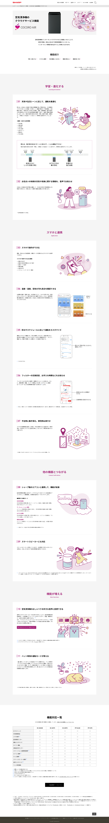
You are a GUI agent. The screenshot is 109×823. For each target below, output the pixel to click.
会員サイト (73, 2)
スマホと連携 (42, 59)
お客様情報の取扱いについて (56, 818)
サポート (67, 2)
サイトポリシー (38, 818)
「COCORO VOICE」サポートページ (66, 776)
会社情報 (91, 2)
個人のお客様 (60, 2)
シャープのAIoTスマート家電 (22, 6)
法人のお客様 (85, 2)
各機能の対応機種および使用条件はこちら (87, 69)
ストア (78, 2)
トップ (14, 6)
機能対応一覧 (76, 59)
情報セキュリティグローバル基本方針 (70, 818)
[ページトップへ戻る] (94, 814)
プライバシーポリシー (46, 818)
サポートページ (21, 775)
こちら (36, 641)
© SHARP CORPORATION (54, 821)
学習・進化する (32, 59)
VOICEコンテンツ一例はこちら (27, 627)
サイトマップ (31, 818)
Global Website (81, 818)
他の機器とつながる (54, 59)
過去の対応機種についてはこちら (65, 722)
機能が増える (66, 59)
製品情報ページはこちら (54, 785)
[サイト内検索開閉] (95, 2)
